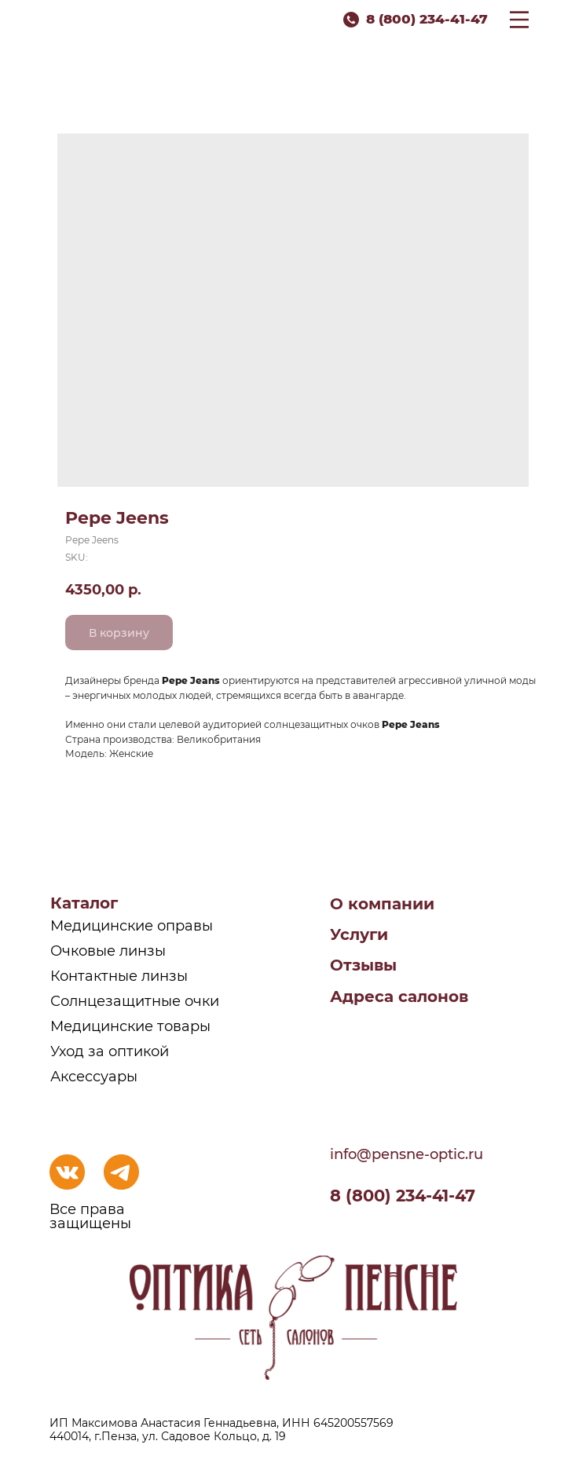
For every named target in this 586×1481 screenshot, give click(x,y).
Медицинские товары (130, 1026)
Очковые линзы (108, 951)
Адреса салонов (399, 996)
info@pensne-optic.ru (406, 1154)
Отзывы (363, 965)
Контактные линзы (119, 976)
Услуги (359, 934)
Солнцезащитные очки (134, 1001)
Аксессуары (93, 1076)
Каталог (84, 903)
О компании (382, 903)
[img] (67, 1172)
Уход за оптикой (109, 1051)
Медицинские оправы (131, 925)
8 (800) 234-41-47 (427, 19)
